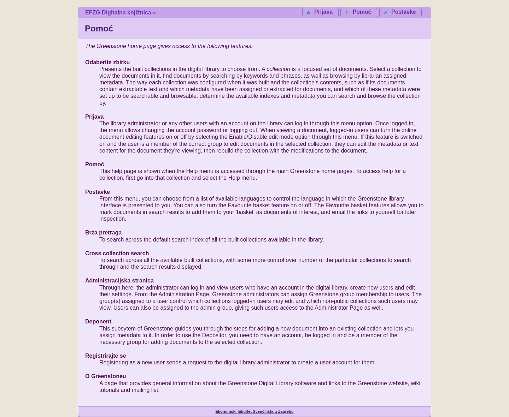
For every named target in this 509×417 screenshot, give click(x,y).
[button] (400, 12)
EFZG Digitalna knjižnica (118, 13)
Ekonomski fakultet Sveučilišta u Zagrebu (254, 411)
